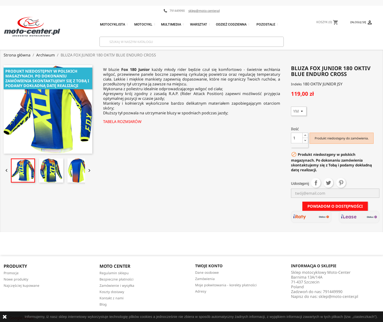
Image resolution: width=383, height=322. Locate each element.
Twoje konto (209, 265)
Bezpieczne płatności (116, 279)
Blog (103, 304)
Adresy (200, 291)
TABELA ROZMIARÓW (122, 121)
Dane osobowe (207, 272)
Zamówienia (205, 278)
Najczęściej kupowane (21, 285)
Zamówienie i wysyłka (116, 285)
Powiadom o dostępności (335, 206)
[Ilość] (297, 138)
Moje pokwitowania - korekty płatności (226, 285)
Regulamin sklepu (114, 273)
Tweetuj (328, 183)
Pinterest (341, 183)
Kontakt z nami (111, 298)
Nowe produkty (16, 279)
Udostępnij (316, 183)
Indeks (296, 84)
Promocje (11, 273)
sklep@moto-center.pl (204, 10)
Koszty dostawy (111, 291)
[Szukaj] (192, 42)
